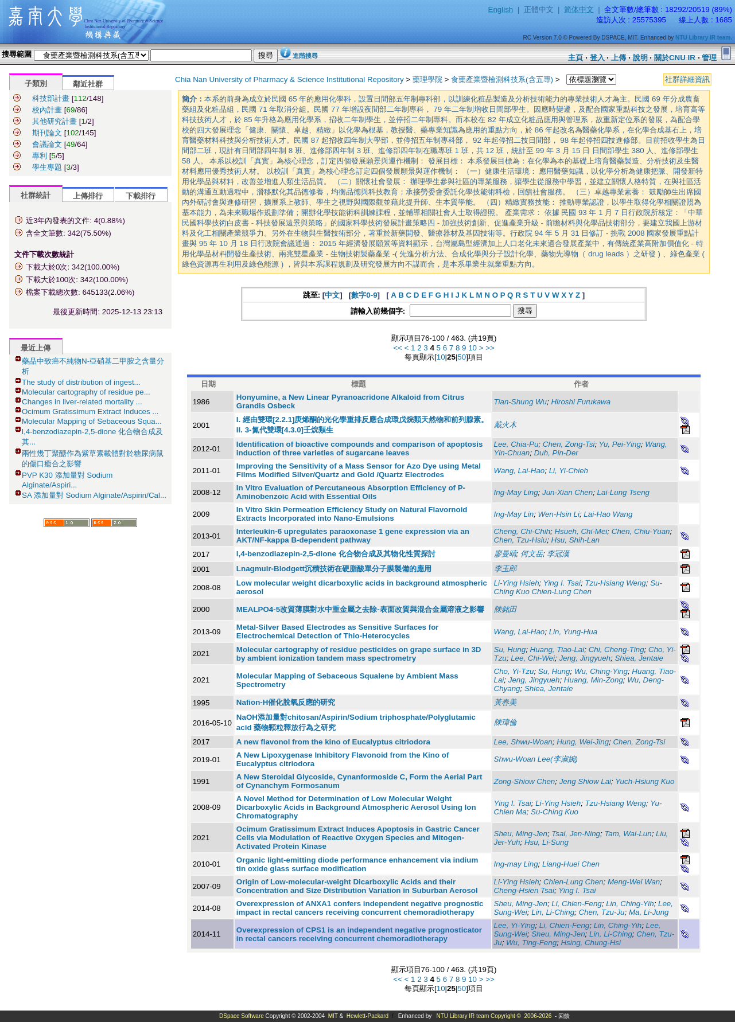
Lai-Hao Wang (608, 514)
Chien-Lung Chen (573, 881)
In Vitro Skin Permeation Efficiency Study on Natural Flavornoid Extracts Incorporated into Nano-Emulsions (352, 513)
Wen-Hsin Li (559, 514)
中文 (332, 295)
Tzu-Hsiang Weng (615, 583)
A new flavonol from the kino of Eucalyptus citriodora (333, 742)
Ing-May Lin (514, 514)
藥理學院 (427, 79)
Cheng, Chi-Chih (522, 531)
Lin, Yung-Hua (573, 631)
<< (397, 348)
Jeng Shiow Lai (585, 781)
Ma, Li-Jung (649, 912)
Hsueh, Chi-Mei (580, 531)
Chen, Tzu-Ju (601, 912)
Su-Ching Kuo (554, 812)
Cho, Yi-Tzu (514, 671)
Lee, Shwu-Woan (523, 742)
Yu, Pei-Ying (620, 444)
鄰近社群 (88, 84)
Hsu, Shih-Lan (575, 540)
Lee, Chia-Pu (516, 444)
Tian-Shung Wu (520, 401)
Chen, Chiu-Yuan (641, 531)
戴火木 (505, 424)
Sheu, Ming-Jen (520, 833)
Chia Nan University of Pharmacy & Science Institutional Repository (289, 79)
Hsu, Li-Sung (546, 842)
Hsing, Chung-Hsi (590, 942)
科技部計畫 (50, 98)
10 (472, 348)
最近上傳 (35, 348)
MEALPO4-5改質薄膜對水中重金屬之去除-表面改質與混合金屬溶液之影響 (360, 609)
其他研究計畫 (54, 121)
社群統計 (35, 195)
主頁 (575, 57)
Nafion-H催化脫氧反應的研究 (286, 702)
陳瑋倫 (505, 722)
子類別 (36, 83)
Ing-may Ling (516, 864)
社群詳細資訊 (687, 79)
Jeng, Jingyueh (584, 658)
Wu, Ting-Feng (531, 942)
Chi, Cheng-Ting (616, 649)
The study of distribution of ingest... (81, 382)
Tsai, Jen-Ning (575, 833)
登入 (597, 57)
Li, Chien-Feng (576, 903)
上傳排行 (88, 196)
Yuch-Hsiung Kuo (644, 781)
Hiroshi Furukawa (580, 401)
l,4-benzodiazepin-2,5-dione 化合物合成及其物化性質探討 (335, 553)
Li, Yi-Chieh (568, 470)
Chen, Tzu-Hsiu (520, 540)
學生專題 (47, 167)
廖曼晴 (505, 553)
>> (490, 348)
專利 (39, 155)
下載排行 (140, 196)
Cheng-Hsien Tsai (524, 890)
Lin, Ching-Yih (630, 903)
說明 (640, 57)
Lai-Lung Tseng (623, 492)
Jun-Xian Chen (567, 492)
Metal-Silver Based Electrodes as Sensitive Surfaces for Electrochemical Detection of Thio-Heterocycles (337, 631)
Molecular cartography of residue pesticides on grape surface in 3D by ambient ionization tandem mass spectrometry (358, 653)
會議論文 (47, 144)
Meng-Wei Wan (634, 881)
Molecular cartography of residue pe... (86, 392)
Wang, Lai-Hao (519, 470)
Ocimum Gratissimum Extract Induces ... (90, 411)
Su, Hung (510, 649)
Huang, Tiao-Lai (557, 649)
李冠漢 (558, 553)
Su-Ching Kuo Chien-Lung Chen (578, 587)
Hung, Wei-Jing (583, 742)
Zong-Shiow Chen (524, 781)
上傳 (618, 57)
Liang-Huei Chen (571, 864)
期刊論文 (47, 132)
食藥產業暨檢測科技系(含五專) (502, 79)
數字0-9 (364, 295)
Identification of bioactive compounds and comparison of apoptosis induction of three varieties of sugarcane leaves (359, 448)
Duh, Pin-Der (556, 452)
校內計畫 (47, 110)
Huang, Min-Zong (593, 680)
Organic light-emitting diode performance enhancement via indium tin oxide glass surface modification (357, 864)
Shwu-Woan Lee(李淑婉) (536, 759)
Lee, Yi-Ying (514, 925)
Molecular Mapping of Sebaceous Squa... (92, 421)
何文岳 (531, 553)
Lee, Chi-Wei (533, 658)
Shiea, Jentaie (639, 658)
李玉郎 (505, 568)
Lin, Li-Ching (552, 912)
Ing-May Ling (516, 492)
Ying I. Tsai (562, 583)
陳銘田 (505, 609)
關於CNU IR (674, 57)
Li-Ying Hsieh (516, 583)
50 (461, 357)
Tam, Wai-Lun (627, 833)
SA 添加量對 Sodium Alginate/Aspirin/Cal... (94, 495)
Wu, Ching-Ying (601, 671)
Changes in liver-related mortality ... (82, 401)
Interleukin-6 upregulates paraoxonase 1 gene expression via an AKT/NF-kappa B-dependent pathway (352, 535)
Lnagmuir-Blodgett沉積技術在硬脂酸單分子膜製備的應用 (333, 568)
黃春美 (505, 702)
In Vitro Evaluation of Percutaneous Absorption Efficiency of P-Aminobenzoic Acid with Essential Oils (350, 492)
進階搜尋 (305, 55)
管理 (709, 57)
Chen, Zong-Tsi (569, 444)
